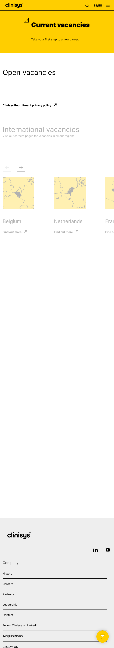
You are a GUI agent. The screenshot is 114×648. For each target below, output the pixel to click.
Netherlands (68, 221)
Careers (8, 584)
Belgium (12, 221)
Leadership (10, 604)
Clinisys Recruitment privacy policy (27, 105)
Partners (8, 594)
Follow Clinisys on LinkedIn (20, 625)
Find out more (12, 232)
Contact (8, 615)
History (7, 573)
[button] (88, 5)
